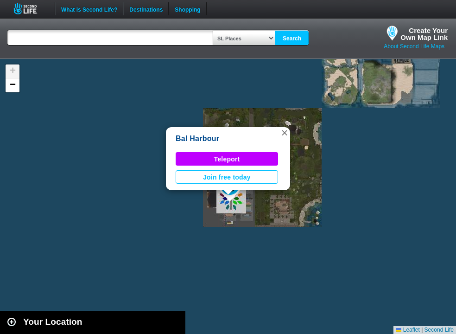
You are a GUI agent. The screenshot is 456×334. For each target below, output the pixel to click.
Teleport (227, 159)
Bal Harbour (197, 138)
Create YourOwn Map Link (424, 33)
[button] (284, 132)
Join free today (227, 177)
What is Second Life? (89, 8)
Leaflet (407, 330)
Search (292, 38)
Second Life (30, 8)
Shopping (187, 8)
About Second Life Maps (414, 46)
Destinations (146, 8)
